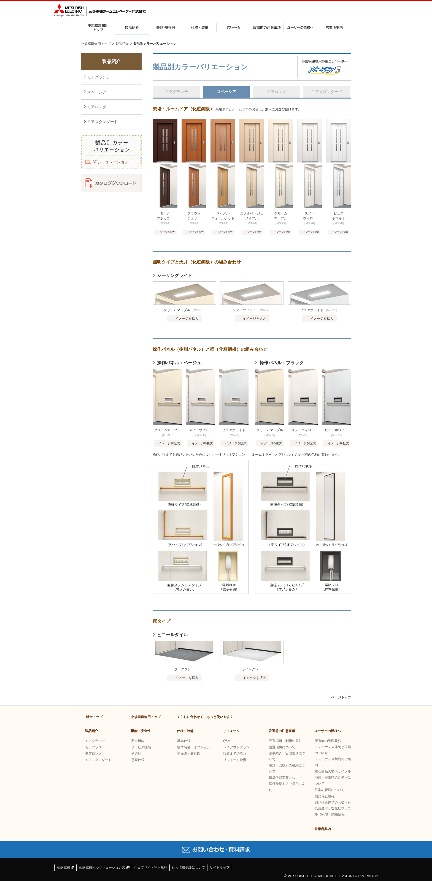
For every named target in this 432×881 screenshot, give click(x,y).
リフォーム (233, 27)
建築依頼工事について (285, 778)
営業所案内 (334, 27)
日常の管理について (329, 790)
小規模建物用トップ (98, 27)
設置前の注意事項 (267, 27)
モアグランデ (98, 77)
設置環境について (282, 747)
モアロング (96, 107)
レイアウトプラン (236, 747)
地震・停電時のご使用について (333, 780)
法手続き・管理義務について (287, 756)
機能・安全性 (166, 27)
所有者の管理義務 (328, 741)
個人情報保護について (188, 867)
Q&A (226, 741)
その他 (136, 753)
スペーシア (96, 92)
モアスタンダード (102, 121)
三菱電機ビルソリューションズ (104, 867)
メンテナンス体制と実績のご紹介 (333, 750)
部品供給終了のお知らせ (333, 802)
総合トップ (94, 717)
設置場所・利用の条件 (285, 741)
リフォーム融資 (234, 760)
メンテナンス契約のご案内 (333, 762)
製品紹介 (132, 27)
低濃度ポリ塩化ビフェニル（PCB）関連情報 (333, 811)
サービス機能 (141, 747)
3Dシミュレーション (110, 162)
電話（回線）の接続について (287, 768)
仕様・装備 (199, 27)
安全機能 (137, 741)
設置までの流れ (234, 753)
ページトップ (341, 697)
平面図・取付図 (188, 753)
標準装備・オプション (193, 747)
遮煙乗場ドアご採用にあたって (287, 787)
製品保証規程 (324, 796)
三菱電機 (65, 867)
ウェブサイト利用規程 (150, 867)
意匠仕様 (137, 760)
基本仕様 (183, 741)
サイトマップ (219, 867)
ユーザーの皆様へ (300, 27)
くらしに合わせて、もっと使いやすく (205, 717)
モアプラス (93, 747)
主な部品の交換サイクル (333, 771)
